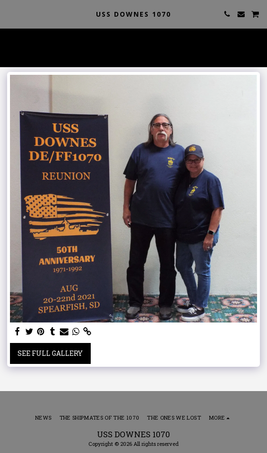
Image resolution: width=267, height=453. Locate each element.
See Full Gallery (50, 353)
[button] (10, 13)
